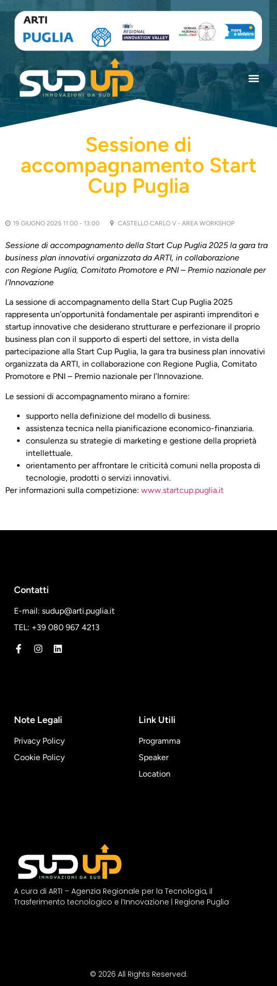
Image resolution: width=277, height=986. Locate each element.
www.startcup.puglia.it (182, 490)
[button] (253, 78)
